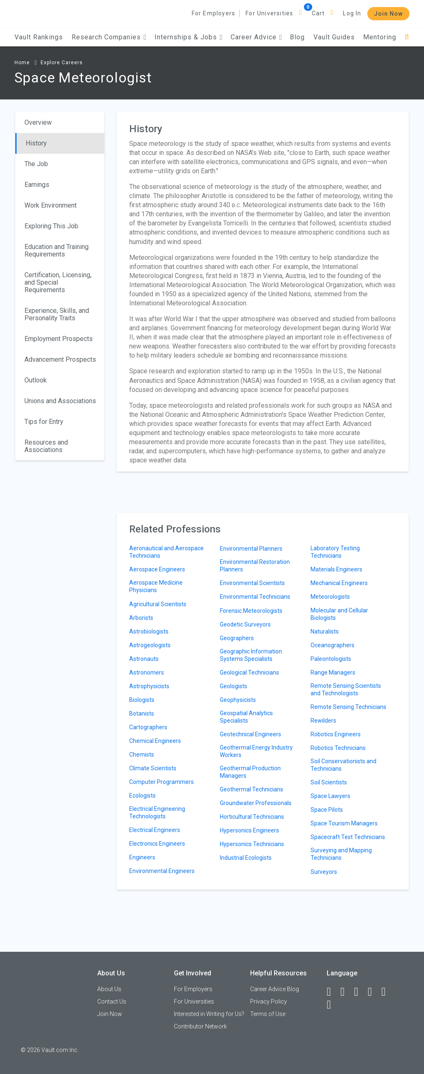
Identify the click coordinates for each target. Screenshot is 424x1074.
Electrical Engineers (154, 830)
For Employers (214, 13)
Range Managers (333, 672)
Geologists (233, 686)
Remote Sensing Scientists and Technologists (346, 689)
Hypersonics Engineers (249, 830)
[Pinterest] (387, 992)
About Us (109, 989)
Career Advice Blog (274, 989)
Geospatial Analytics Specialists (246, 717)
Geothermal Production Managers (250, 772)
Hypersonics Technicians (252, 844)
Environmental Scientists (252, 583)
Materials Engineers (336, 569)
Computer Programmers (161, 782)
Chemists (141, 754)
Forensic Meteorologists (251, 610)
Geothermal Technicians (251, 789)
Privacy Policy (268, 1001)
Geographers (237, 638)
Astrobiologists (149, 631)
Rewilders (323, 720)
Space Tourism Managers (344, 823)
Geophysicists (238, 700)
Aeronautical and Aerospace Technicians (166, 552)
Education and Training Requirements (56, 250)
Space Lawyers (330, 796)
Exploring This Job (51, 226)
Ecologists (142, 795)
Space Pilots (327, 809)
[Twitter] (360, 992)
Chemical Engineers (155, 741)
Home (22, 62)
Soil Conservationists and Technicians (343, 765)
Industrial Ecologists (246, 857)
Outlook (35, 380)
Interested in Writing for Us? (209, 1014)
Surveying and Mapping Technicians (341, 854)
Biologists (141, 700)
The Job (36, 164)
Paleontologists (331, 659)
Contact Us (111, 1001)
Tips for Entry (43, 422)
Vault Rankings (38, 37)
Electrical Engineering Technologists (157, 813)
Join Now (388, 13)
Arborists (141, 617)
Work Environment (50, 205)
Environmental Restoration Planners (255, 566)
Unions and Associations (60, 401)
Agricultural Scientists (157, 604)
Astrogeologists (150, 645)
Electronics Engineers (157, 843)
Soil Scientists (329, 782)
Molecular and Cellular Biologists (339, 614)
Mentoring (379, 37)
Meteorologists (330, 596)
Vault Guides (334, 37)
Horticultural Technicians (252, 816)
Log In (352, 13)
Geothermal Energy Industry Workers (256, 751)
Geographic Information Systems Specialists (251, 655)
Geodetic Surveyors (245, 624)
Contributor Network (200, 1026)
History (36, 143)
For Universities (269, 13)
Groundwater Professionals (256, 803)
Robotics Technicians (338, 748)
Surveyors (324, 871)
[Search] (407, 37)
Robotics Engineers (336, 734)
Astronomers (146, 672)
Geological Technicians (249, 672)
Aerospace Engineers (157, 569)
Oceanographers (332, 645)
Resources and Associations (46, 446)
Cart (318, 13)
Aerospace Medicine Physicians (156, 586)
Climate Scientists (152, 768)
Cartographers (148, 727)
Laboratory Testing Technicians (335, 552)
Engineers (142, 857)
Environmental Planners (251, 548)
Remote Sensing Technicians (348, 707)
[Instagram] (373, 992)
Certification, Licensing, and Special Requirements (58, 282)
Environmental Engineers (162, 871)
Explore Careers (62, 62)
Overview (38, 122)
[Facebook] (332, 992)
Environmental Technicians (255, 596)
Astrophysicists (149, 686)
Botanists (141, 713)
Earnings (36, 185)
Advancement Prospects (60, 359)
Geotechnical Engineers (250, 734)
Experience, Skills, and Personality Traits (56, 314)
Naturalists (325, 631)
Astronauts (144, 659)
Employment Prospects (58, 339)
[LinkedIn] (346, 992)
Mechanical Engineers (339, 583)
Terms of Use (267, 1014)
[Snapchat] (332, 1005)
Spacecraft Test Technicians (348, 837)
